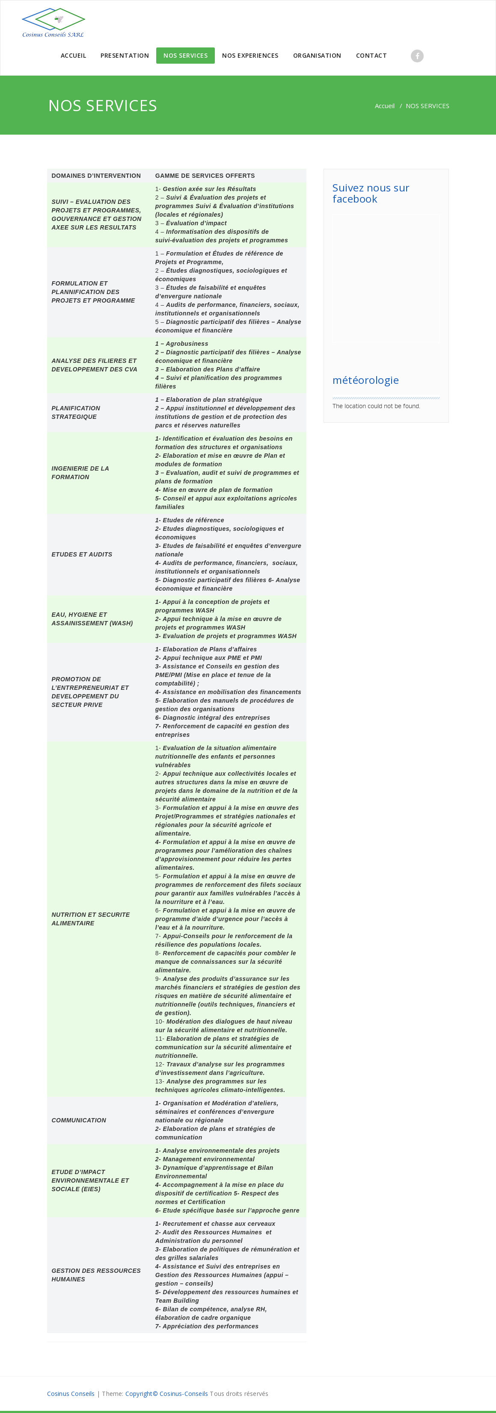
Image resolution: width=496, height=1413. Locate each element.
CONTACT (371, 55)
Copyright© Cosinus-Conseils (166, 1393)
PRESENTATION (125, 55)
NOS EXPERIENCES (250, 55)
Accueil (385, 105)
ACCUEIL (73, 55)
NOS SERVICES (185, 55)
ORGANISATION (317, 55)
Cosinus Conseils (71, 1393)
